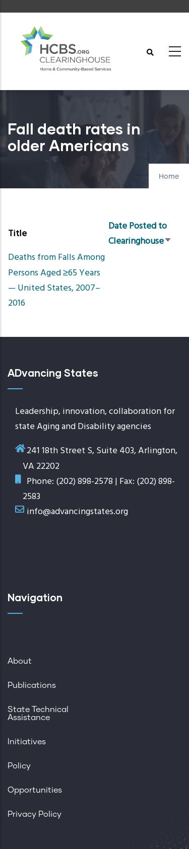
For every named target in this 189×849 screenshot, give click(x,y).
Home (169, 176)
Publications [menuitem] (32, 685)
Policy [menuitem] (19, 766)
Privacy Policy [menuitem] (34, 814)
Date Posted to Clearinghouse (140, 234)
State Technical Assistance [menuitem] (38, 713)
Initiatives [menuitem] (27, 742)
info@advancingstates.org (77, 512)
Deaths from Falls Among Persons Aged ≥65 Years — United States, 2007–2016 (56, 280)
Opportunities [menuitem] (35, 790)
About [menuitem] (20, 661)
